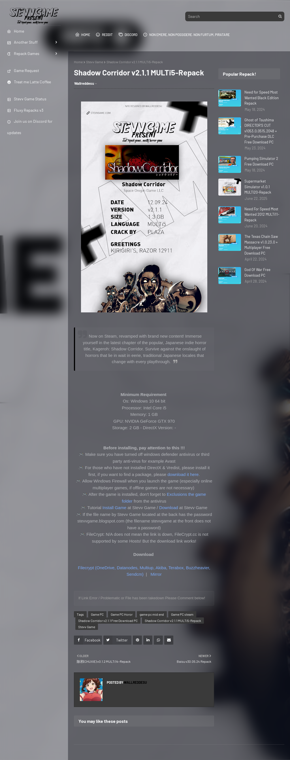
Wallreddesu (84, 83)
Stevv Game (94, 62)
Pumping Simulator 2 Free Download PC (261, 161)
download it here (183, 474)
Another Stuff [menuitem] (22, 42)
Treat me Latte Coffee (29, 81)
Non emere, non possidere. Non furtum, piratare (186, 34)
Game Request (23, 70)
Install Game (114, 507)
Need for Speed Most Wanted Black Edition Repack (261, 97)
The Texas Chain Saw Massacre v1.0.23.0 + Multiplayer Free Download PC (261, 244)
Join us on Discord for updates (29, 127)
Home (82, 34)
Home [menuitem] (15, 31)
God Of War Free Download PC (257, 272)
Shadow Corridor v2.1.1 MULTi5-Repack (173, 621)
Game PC (97, 614)
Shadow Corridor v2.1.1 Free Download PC (108, 621)
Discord (127, 34)
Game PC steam (182, 614)
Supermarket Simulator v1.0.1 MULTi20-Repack (257, 186)
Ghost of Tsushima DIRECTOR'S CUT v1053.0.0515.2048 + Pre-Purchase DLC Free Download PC (260, 131)
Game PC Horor (122, 614)
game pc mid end (152, 614)
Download (168, 507)
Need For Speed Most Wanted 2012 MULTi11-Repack (261, 214)
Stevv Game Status (26, 98)
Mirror (155, 574)
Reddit (104, 34)
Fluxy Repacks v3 (25, 110)
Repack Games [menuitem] (23, 53)
